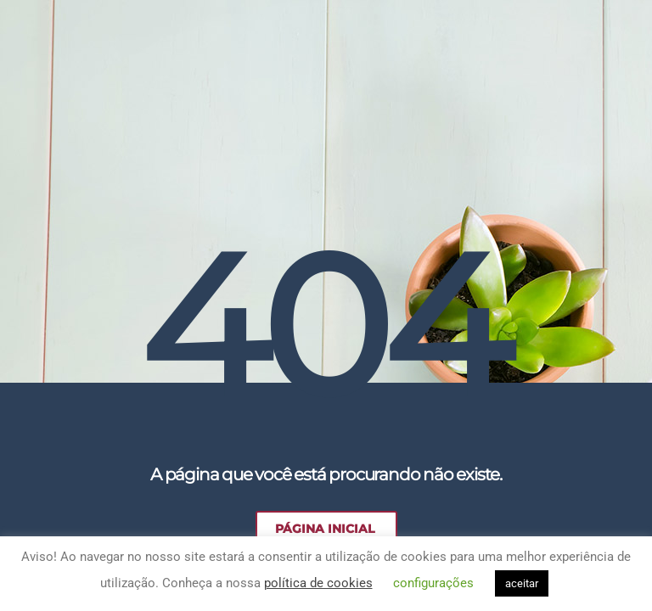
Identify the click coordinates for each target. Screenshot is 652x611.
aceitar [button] (521, 583)
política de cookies (318, 583)
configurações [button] (433, 583)
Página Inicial (324, 528)
